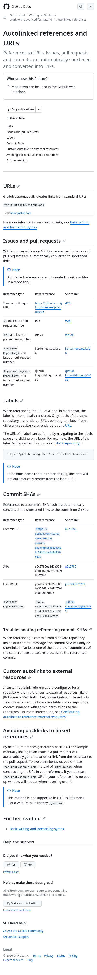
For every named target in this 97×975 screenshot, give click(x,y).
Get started (17, 15)
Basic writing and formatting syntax (37, 829)
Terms (37, 956)
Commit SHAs (21, 494)
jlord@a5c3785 (75, 584)
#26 (67, 303)
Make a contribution (22, 903)
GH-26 (69, 335)
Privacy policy (11, 872)
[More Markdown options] (38, 109)
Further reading (24, 818)
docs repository (68, 443)
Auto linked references (71, 19)
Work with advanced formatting (31, 19)
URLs (11, 186)
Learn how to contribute (17, 910)
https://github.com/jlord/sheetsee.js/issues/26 (48, 307)
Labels (13, 400)
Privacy (49, 956)
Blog (30, 960)
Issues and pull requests (34, 240)
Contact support (16, 937)
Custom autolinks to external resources (37, 674)
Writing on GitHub (41, 15)
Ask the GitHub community (23, 931)
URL (68, 425)
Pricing (73, 956)
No (28, 864)
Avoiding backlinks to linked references (36, 733)
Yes (11, 864)
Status (61, 956)
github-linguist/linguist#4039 (78, 375)
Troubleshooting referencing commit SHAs (47, 629)
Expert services (13, 960)
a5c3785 (70, 529)
